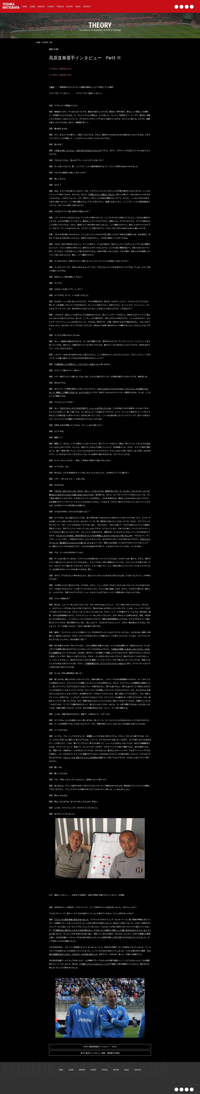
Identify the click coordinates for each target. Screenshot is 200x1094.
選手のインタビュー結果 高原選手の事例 (100, 1053)
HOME (24, 6)
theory (45, 42)
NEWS (77, 6)
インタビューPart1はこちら (60, 68)
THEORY (50, 6)
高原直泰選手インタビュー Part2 (100, 1046)
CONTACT (87, 6)
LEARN (32, 6)
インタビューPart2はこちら (60, 75)
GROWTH (41, 6)
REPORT (69, 6)
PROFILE (60, 6)
